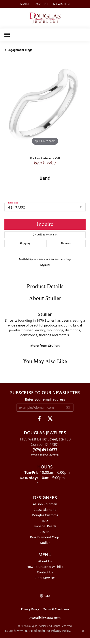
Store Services (45, 578)
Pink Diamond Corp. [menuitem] (45, 537)
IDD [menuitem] (45, 521)
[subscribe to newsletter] (67, 407)
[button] (24, 4)
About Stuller (45, 298)
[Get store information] (45, 455)
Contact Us (45, 572)
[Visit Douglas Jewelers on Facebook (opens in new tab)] (39, 418)
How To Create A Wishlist (45, 567)
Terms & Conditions (56, 609)
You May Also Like (45, 361)
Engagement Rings (20, 50)
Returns (66, 243)
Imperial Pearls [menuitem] (45, 526)
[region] (45, 105)
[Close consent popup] (83, 631)
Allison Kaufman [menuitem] (45, 504)
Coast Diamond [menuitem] (45, 509)
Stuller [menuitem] (45, 543)
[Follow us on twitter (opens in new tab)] (50, 418)
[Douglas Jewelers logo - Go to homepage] (45, 18)
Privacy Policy (30, 609)
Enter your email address (45, 399)
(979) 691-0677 (45, 162)
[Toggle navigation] (7, 34)
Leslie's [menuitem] (45, 532)
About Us (45, 561)
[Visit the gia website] (45, 596)
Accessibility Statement (45, 617)
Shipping (24, 243)
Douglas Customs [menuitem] (45, 515)
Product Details (45, 286)
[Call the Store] (45, 449)
